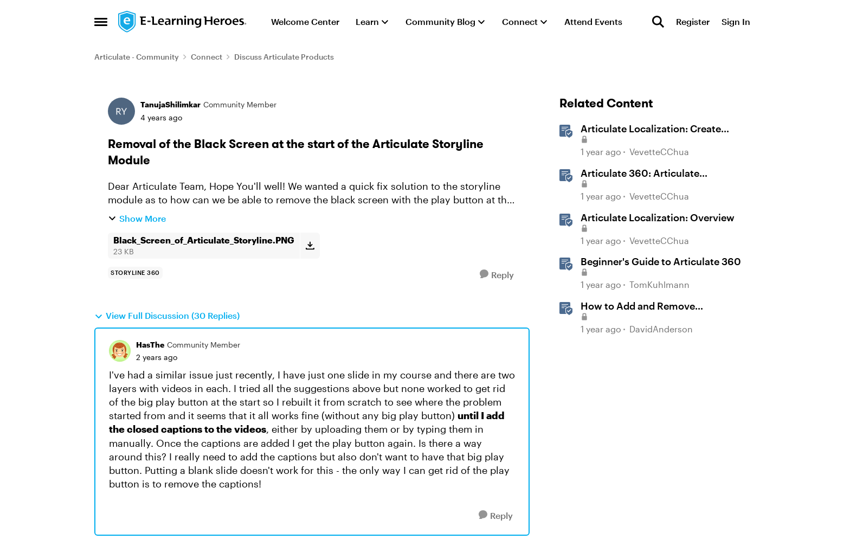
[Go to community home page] (182, 22)
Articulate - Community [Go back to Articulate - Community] (136, 56)
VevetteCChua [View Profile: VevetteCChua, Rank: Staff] (659, 152)
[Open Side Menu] (101, 22)
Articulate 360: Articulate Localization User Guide (640, 173)
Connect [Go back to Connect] (206, 56)
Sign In (736, 21)
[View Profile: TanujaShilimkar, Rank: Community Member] (121, 111)
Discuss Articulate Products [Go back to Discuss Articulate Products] (284, 56)
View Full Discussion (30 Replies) (167, 315)
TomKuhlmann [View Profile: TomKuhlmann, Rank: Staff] (659, 284)
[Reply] (497, 275)
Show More (137, 218)
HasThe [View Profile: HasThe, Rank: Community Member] (150, 344)
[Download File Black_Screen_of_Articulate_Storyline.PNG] (310, 246)
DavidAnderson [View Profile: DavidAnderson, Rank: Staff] (661, 329)
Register (693, 21)
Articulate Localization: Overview (658, 217)
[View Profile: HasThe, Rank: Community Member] (120, 351)
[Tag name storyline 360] (135, 273)
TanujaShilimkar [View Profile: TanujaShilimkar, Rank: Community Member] (170, 104)
